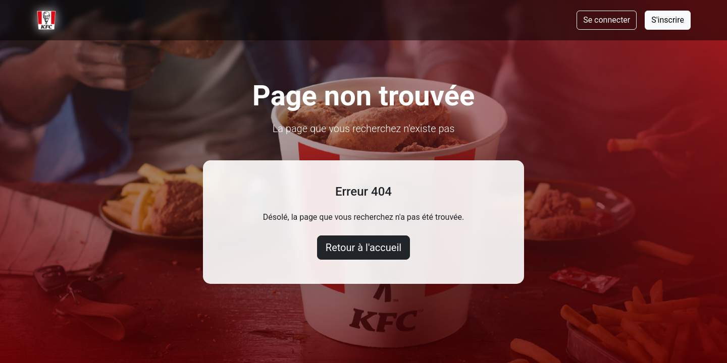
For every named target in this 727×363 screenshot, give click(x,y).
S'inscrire (667, 20)
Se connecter (606, 20)
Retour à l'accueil (363, 247)
